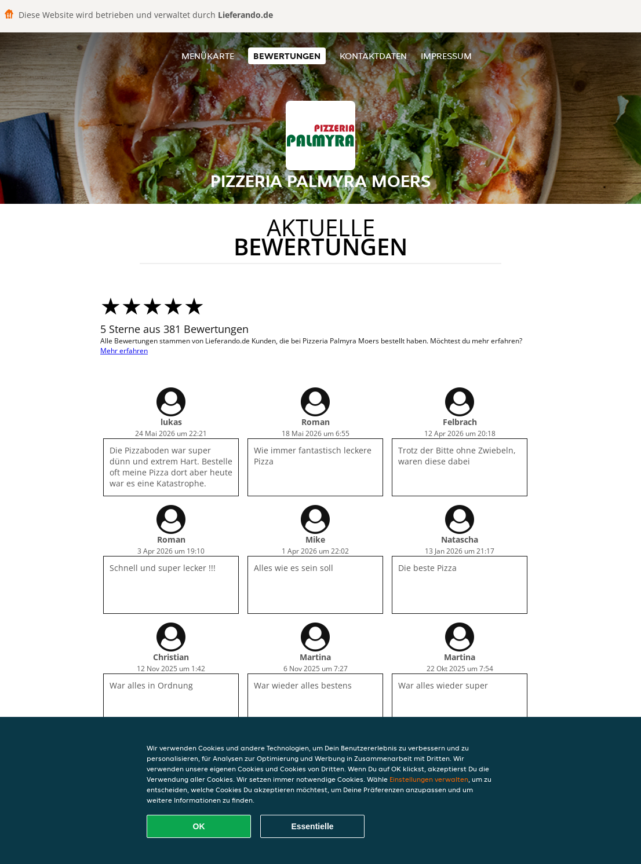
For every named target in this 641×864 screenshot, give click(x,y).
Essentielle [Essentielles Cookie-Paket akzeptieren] (312, 826)
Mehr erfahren (124, 351)
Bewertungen (286, 56)
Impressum (446, 56)
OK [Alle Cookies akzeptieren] (199, 826)
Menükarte (207, 56)
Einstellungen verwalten (428, 779)
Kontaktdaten (373, 56)
